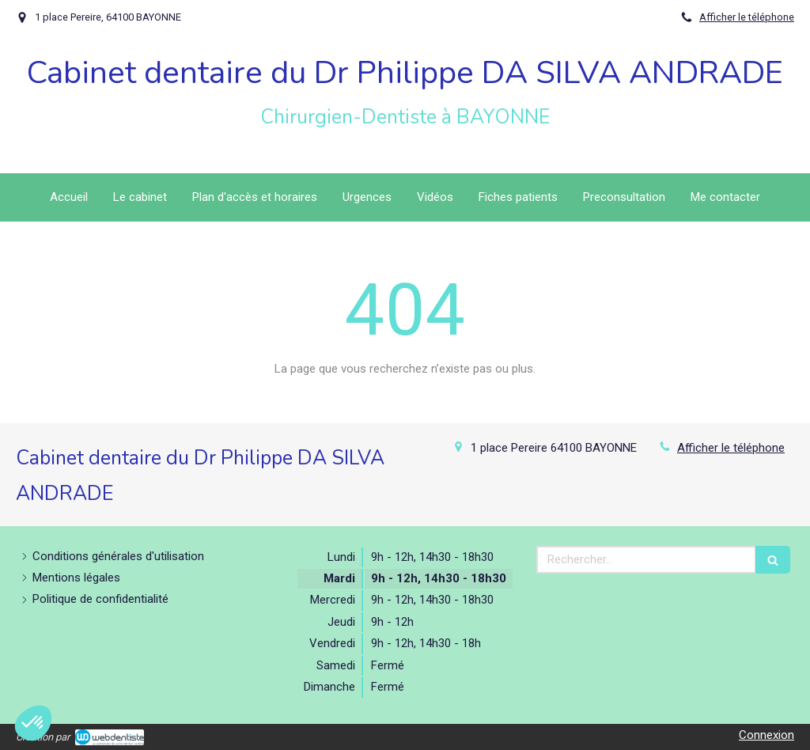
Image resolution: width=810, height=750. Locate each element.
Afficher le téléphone (746, 17)
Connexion (766, 735)
